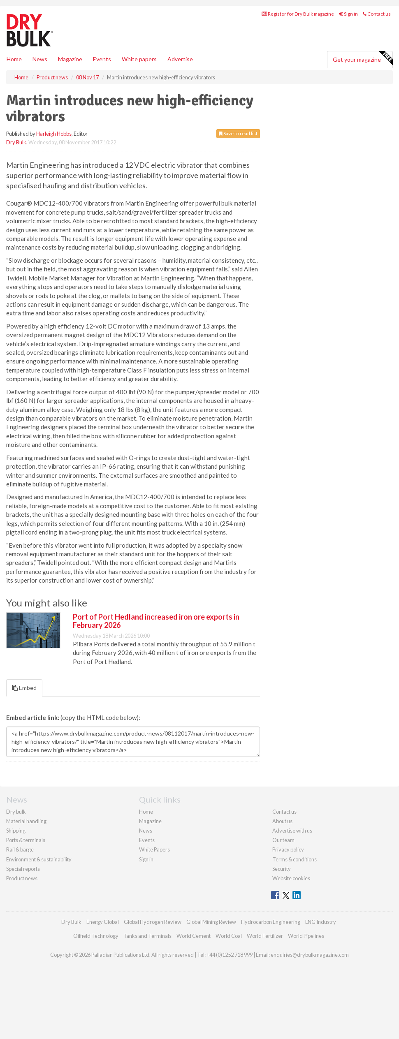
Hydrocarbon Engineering (270, 1003)
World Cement (193, 1017)
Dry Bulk (16, 179)
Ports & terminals (25, 922)
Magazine (70, 95)
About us (282, 903)
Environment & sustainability (39, 941)
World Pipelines (306, 1017)
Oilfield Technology (95, 1017)
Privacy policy (288, 931)
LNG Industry (320, 1003)
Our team (283, 922)
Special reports (23, 950)
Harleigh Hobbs (54, 170)
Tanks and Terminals (147, 1017)
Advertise (180, 95)
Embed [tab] (24, 769)
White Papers (154, 931)
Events (102, 95)
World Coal (229, 1017)
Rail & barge (20, 931)
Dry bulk (16, 893)
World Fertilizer (265, 1017)
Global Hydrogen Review (152, 1003)
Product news (21, 960)
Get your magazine (362, 95)
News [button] (39, 95)
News (145, 912)
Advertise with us (292, 912)
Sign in (348, 50)
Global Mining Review (211, 1003)
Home (14, 95)
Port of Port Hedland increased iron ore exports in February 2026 (156, 702)
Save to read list (238, 170)
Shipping (16, 912)
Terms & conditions (294, 941)
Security (281, 950)
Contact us (377, 50)
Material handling (26, 903)
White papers (139, 95)
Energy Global (102, 1003)
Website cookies (291, 960)
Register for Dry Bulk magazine (298, 50)
